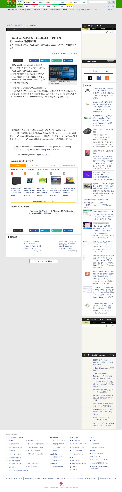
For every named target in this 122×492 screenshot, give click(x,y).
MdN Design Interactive (79, 463)
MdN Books (75, 460)
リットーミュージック (59, 440)
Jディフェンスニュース (79, 444)
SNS (82, 10)
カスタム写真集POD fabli (100, 463)
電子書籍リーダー (69, 165)
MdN (71, 457)
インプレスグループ (91, 478)
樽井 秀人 (55, 53)
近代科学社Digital (58, 466)
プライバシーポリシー (68, 478)
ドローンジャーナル (15, 454)
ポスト (19, 60)
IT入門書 (52, 165)
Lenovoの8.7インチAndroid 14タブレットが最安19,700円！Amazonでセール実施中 (103, 158)
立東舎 (55, 450)
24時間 (94, 29)
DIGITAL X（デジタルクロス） (37, 454)
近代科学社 (53, 463)
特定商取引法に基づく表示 (108, 478)
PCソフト (35, 165)
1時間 (86, 29)
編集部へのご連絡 (53, 478)
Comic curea (96, 444)
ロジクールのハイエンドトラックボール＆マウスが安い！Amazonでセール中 (103, 137)
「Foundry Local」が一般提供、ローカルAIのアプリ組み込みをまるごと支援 (103, 384)
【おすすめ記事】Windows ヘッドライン (100, 355)
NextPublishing (32, 466)
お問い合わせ (29, 478)
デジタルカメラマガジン (16, 463)
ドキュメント (74, 10)
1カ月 (111, 29)
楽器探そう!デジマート (59, 444)
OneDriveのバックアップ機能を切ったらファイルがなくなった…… (103, 411)
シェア (35, 60)
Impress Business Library (35, 447)
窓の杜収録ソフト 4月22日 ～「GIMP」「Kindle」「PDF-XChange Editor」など (97, 205)
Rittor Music (54, 437)
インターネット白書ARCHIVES (18, 470)
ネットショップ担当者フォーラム (38, 444)
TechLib (74, 470)
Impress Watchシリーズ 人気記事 (99, 319)
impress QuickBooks (98, 447)
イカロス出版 (74, 437)
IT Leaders (12, 450)
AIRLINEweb (76, 440)
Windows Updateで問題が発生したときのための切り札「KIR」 (103, 398)
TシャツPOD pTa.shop (99, 459)
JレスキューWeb (77, 450)
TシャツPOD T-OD (59, 447)
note (58, 60)
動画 (88, 10)
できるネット (13, 467)
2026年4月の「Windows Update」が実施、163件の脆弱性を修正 (103, 362)
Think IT (11, 440)
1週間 (103, 29)
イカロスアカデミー (78, 454)
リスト (26, 60)
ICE (91, 437)
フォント (96, 10)
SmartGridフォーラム (34, 440)
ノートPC (18, 165)
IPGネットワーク (95, 457)
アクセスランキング (94, 26)
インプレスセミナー (34, 450)
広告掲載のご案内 (40, 478)
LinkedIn (69, 60)
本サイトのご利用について (14, 478)
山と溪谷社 (53, 454)
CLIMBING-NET (57, 460)
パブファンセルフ (97, 453)
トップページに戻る (43, 261)
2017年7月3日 (44, 155)
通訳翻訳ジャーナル (78, 447)
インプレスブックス (34, 463)
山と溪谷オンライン (59, 457)
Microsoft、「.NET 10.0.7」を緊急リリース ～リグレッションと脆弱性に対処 (103, 174)
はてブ (47, 60)
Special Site (91, 61)
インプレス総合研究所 (15, 447)
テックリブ (73, 467)
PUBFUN (92, 450)
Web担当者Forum (14, 444)
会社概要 (80, 478)
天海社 (94, 440)
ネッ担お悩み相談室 (15, 457)
